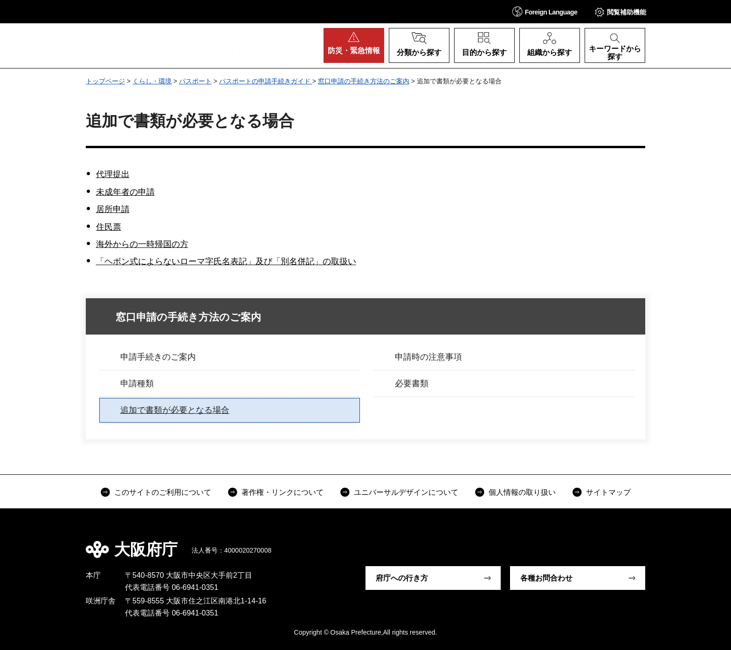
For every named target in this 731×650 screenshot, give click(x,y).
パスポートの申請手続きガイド (265, 81)
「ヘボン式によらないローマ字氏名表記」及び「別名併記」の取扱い (226, 261)
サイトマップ (608, 492)
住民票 (108, 227)
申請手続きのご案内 (158, 357)
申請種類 (137, 383)
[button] (545, 11)
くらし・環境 (152, 81)
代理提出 (113, 174)
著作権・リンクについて (282, 492)
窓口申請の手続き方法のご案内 (363, 81)
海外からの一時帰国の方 (142, 244)
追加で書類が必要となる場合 (174, 410)
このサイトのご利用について (162, 492)
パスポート (195, 81)
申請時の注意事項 (428, 357)
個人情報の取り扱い (522, 492)
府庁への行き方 (402, 578)
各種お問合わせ (546, 578)
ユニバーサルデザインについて (406, 492)
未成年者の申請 (125, 192)
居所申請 (113, 209)
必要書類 (411, 383)
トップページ (105, 81)
